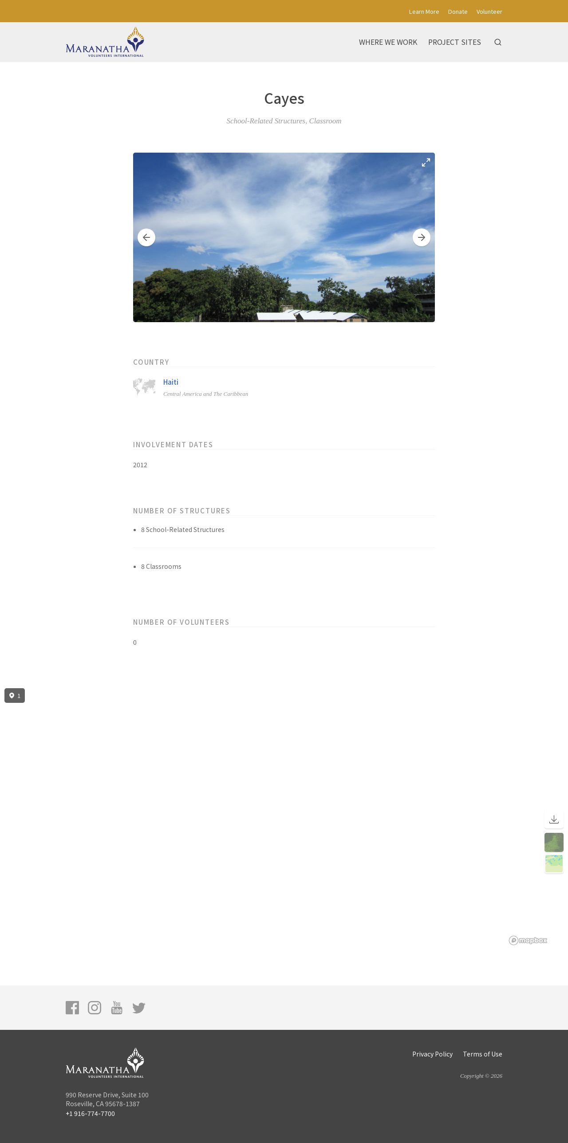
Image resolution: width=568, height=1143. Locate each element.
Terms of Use (482, 1053)
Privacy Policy (432, 1053)
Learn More (424, 11)
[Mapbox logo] (528, 940)
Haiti (170, 381)
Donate (458, 11)
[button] (146, 237)
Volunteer (489, 11)
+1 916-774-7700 (90, 1113)
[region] (284, 817)
